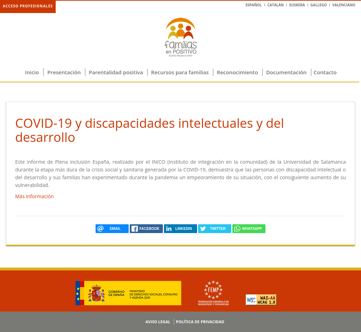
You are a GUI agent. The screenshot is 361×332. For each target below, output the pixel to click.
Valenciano (343, 4)
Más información (34, 196)
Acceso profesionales (28, 6)
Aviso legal (158, 321)
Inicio (32, 72)
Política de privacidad (200, 321)
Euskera (297, 4)
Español (253, 4)
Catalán (275, 4)
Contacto (325, 72)
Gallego (319, 4)
